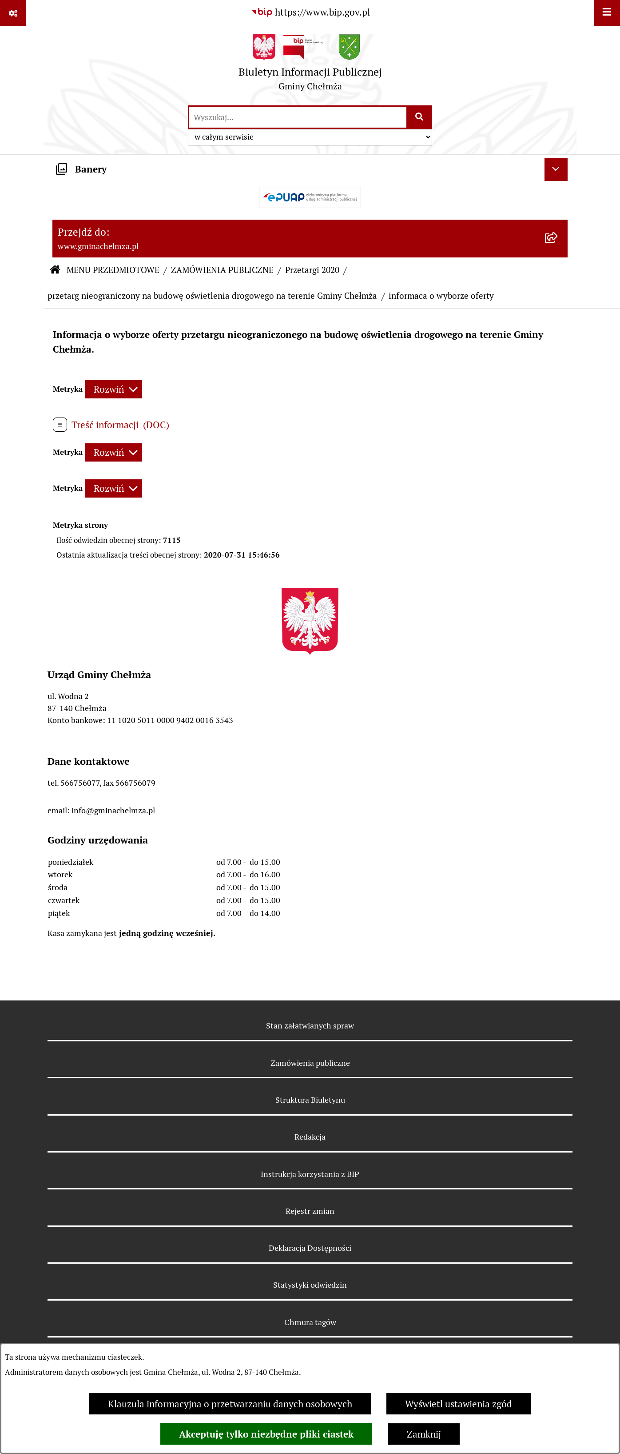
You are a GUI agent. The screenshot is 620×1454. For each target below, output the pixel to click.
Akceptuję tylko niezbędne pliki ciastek (266, 1434)
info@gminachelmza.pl (113, 810)
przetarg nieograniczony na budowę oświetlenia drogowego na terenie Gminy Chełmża (212, 295)
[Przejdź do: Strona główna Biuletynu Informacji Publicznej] (54, 270)
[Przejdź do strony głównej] (310, 65)
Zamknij (424, 1434)
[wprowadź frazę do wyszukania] (298, 117)
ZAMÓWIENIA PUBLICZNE (222, 270)
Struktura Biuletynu (310, 1100)
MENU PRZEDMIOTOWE (113, 270)
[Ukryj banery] (556, 169)
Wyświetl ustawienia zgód (458, 1404)
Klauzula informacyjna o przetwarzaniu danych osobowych (230, 1404)
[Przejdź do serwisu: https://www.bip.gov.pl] (310, 12)
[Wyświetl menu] (607, 13)
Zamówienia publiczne (310, 1063)
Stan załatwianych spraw (310, 1025)
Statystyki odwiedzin (310, 1285)
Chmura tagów (310, 1322)
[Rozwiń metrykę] (113, 389)
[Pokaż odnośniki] (13, 13)
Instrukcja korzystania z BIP (310, 1174)
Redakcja (310, 1137)
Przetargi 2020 (312, 270)
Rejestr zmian (310, 1211)
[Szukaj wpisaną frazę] (420, 117)
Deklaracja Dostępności (310, 1248)
